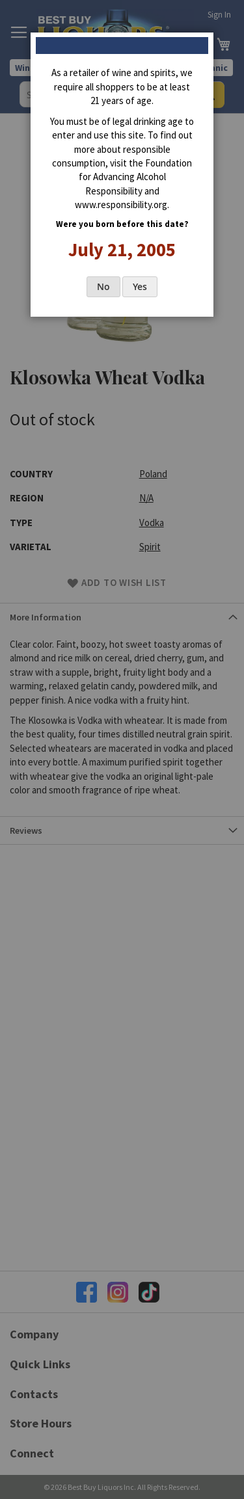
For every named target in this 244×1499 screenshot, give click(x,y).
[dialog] (122, 749)
